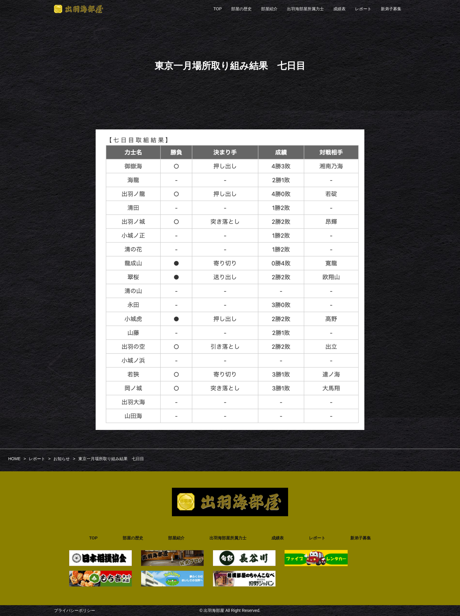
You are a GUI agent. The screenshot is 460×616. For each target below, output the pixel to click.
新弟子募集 (391, 8)
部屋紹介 (269, 8)
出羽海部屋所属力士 (305, 8)
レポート (363, 8)
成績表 (339, 8)
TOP (217, 8)
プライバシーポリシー (74, 610)
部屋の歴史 (241, 8)
